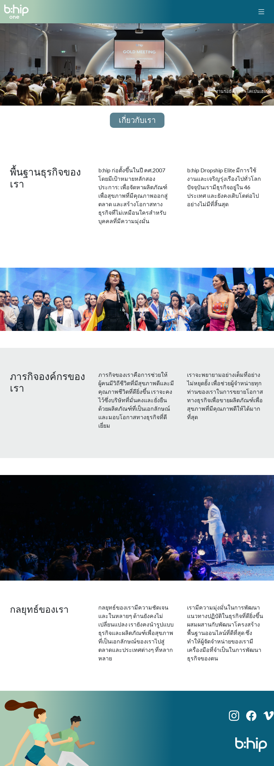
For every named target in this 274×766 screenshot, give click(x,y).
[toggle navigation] (261, 11)
